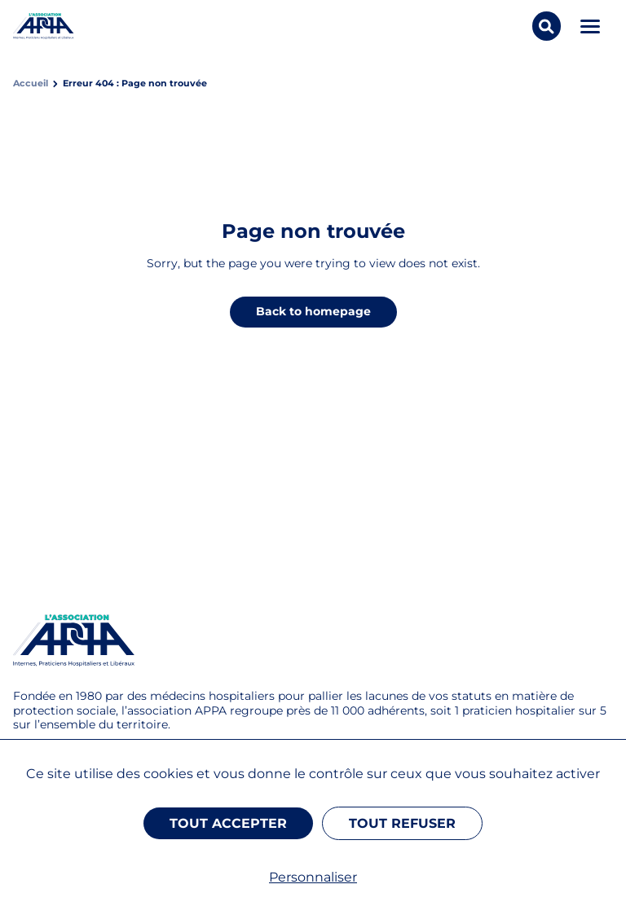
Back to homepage (313, 311)
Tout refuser (402, 823)
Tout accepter (228, 823)
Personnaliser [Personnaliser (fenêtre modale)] (313, 877)
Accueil (30, 83)
